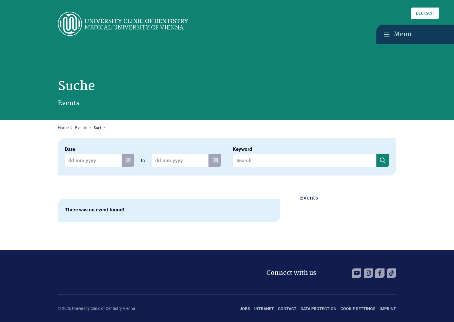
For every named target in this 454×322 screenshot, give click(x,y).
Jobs (245, 308)
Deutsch (425, 13)
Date (70, 149)
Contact (287, 308)
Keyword (242, 149)
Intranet (264, 308)
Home (63, 127)
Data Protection (318, 308)
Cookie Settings (358, 308)
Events (81, 127)
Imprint (388, 308)
